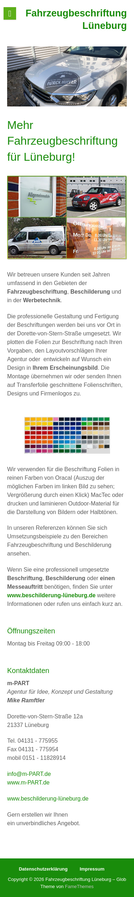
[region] (67, 76)
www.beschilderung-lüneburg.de (48, 799)
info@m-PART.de (29, 774)
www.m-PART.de (28, 782)
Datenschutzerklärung (43, 869)
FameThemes (79, 886)
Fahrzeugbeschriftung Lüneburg (76, 19)
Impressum (92, 869)
